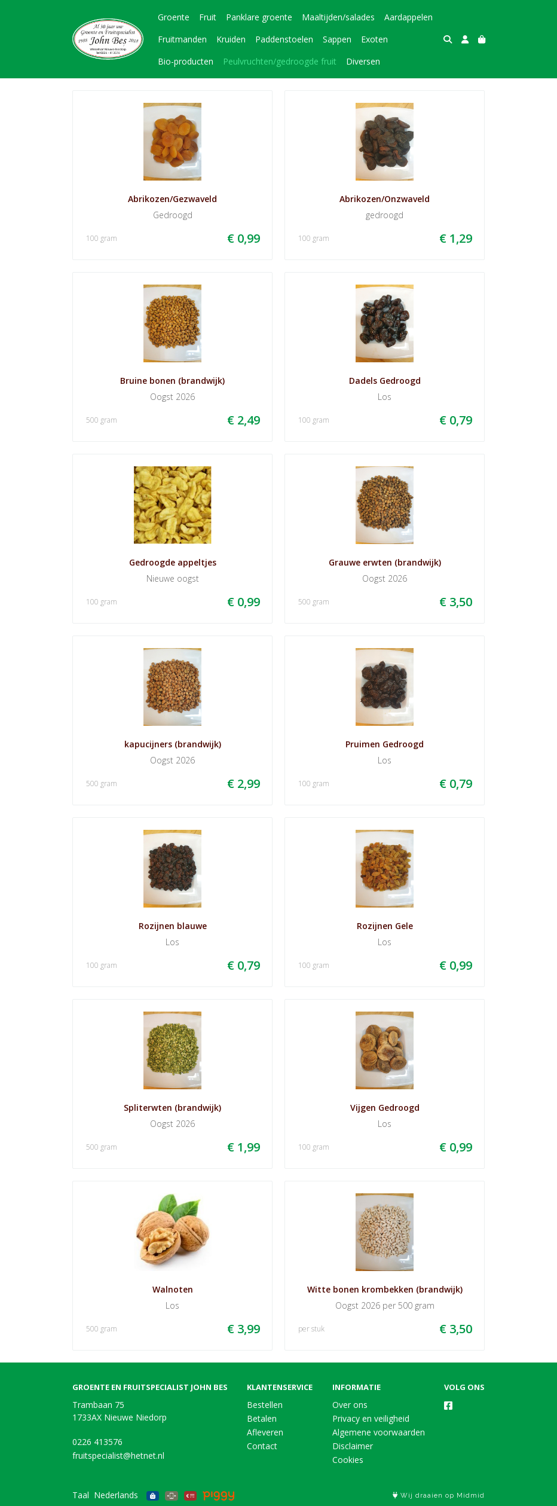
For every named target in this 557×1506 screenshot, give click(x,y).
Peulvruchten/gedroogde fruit (279, 61)
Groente (173, 17)
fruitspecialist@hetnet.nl (118, 1455)
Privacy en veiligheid (370, 1418)
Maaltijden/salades (338, 17)
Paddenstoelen (284, 39)
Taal (80, 1495)
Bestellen (265, 1404)
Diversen (363, 61)
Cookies (347, 1459)
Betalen (262, 1418)
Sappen (337, 39)
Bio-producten (185, 61)
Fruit (207, 17)
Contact (262, 1446)
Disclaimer (352, 1446)
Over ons (350, 1404)
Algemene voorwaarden (378, 1432)
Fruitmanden (182, 39)
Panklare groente (259, 17)
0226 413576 (97, 1441)
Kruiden (231, 39)
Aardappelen (408, 17)
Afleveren (265, 1432)
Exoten (374, 39)
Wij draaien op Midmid (439, 1495)
